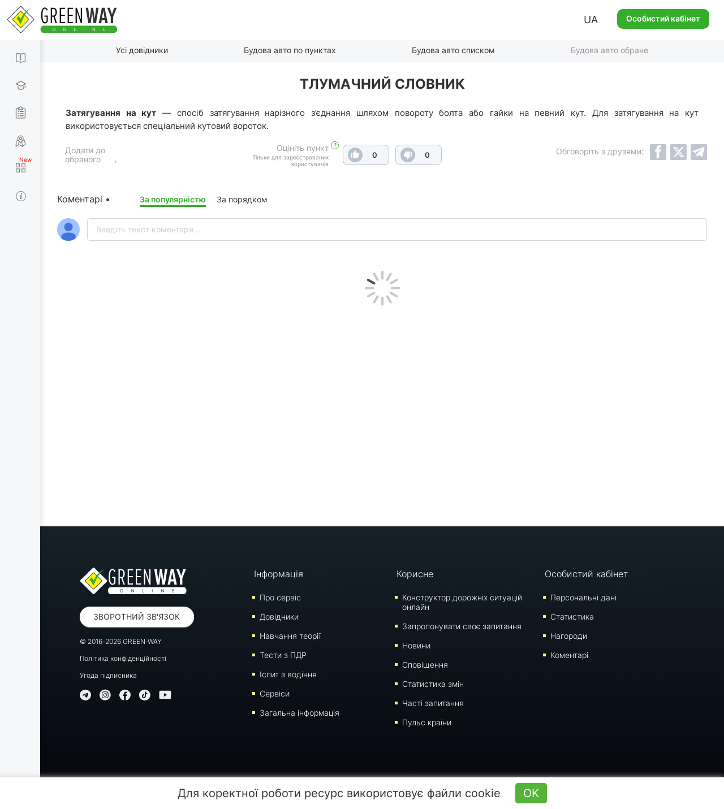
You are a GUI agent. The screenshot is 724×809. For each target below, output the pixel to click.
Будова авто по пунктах (290, 50)
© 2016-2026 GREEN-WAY (121, 641)
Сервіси (275, 693)
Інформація (278, 573)
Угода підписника (108, 675)
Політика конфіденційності (123, 658)
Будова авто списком (453, 50)
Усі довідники (142, 50)
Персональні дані (583, 597)
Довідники (279, 616)
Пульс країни (426, 722)
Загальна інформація (299, 712)
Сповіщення (425, 664)
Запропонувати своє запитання (462, 626)
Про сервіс (280, 597)
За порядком (242, 199)
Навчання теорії (290, 636)
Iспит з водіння (288, 674)
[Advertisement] (382, 413)
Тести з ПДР (283, 655)
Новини (416, 645)
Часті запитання (433, 703)
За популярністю (173, 199)
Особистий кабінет (663, 18)
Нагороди (568, 636)
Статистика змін (433, 684)
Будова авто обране (609, 50)
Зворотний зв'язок (136, 616)
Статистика (572, 616)
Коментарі (569, 655)
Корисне (415, 573)
